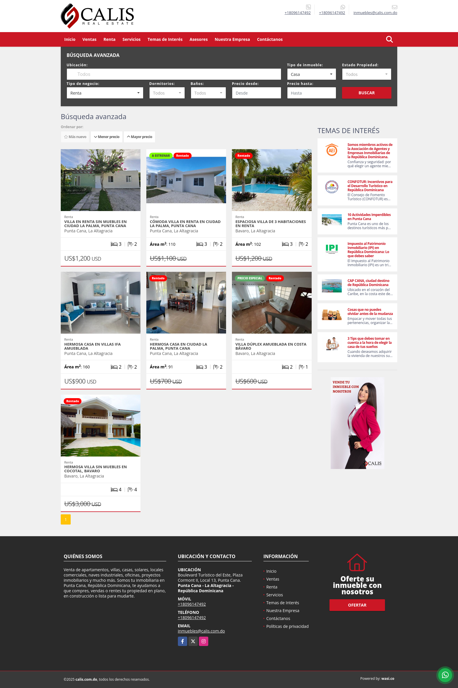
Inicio (69, 39)
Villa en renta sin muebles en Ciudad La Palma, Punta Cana (95, 224)
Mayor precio (139, 136)
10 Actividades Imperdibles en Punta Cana (369, 216)
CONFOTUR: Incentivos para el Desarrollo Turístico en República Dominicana (370, 185)
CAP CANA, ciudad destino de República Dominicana (368, 282)
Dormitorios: (162, 83)
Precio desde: (245, 83)
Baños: (197, 83)
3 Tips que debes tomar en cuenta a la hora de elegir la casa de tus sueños (370, 342)
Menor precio (106, 136)
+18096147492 (297, 12)
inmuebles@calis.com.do (201, 631)
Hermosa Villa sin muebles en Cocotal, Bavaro (95, 469)
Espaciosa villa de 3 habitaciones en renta (270, 224)
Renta (109, 39)
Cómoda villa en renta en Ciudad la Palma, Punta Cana (185, 224)
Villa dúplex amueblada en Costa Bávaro (270, 346)
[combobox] (311, 74)
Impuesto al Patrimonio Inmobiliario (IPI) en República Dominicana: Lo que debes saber (368, 249)
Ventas (89, 39)
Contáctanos (270, 39)
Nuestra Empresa (232, 39)
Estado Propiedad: (360, 64)
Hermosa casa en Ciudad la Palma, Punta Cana (178, 346)
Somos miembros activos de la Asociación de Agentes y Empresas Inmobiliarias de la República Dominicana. (370, 150)
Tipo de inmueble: (305, 64)
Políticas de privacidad (287, 626)
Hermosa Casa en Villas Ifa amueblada (92, 346)
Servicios (132, 39)
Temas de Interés (165, 39)
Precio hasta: (300, 83)
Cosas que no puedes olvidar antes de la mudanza (370, 311)
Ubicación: (77, 64)
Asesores (199, 39)
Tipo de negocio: (83, 83)
